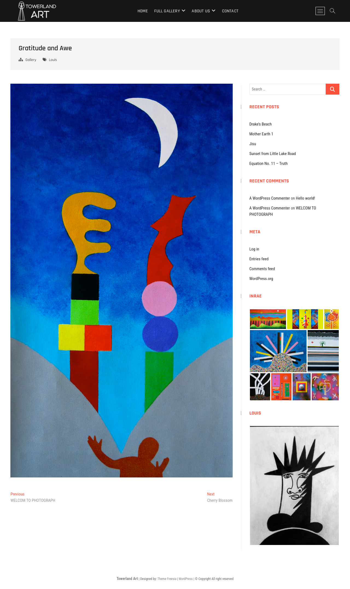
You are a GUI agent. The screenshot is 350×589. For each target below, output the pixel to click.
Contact (230, 11)
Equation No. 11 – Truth (268, 163)
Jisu (252, 143)
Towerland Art (127, 578)
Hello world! (305, 198)
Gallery (30, 59)
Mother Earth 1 (261, 134)
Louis (53, 59)
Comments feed (262, 268)
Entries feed (259, 258)
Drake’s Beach (260, 124)
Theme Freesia (167, 579)
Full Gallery (167, 11)
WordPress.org (261, 278)
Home (143, 11)
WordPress (186, 579)
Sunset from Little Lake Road (272, 153)
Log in (254, 249)
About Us (201, 11)
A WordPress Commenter (269, 198)
